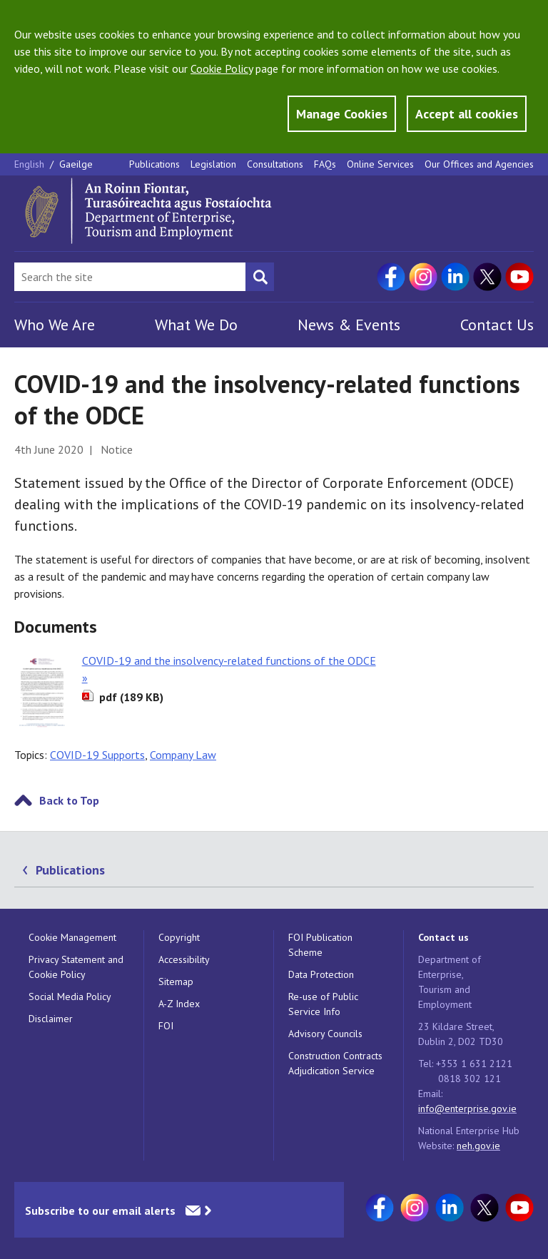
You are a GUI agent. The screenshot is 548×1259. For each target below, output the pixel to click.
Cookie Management (72, 937)
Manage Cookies (341, 114)
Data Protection (321, 974)
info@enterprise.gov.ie (467, 1108)
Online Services (380, 164)
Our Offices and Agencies (479, 164)
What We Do (196, 325)
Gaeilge (76, 164)
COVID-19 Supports (97, 755)
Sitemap (175, 981)
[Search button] (259, 276)
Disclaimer (51, 1018)
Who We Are (54, 325)
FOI (165, 1025)
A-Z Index (179, 1003)
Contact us (443, 937)
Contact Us (497, 325)
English (30, 164)
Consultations (275, 164)
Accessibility (184, 959)
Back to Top (69, 800)
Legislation (213, 164)
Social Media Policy (70, 996)
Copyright (179, 937)
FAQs (325, 164)
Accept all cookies (466, 114)
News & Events (349, 325)
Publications (154, 164)
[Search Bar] (129, 276)
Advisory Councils (325, 1033)
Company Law (183, 755)
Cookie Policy (222, 68)
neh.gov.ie (478, 1145)
